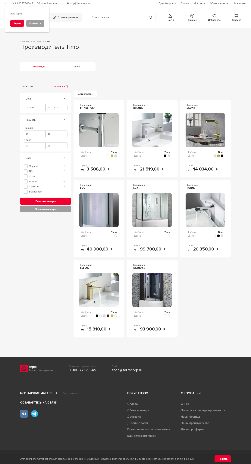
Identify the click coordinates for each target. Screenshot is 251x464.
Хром (32, 175)
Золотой (34, 185)
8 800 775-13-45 (82, 369)
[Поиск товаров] (116, 16)
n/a (31, 170)
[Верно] (17, 23)
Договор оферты (192, 428)
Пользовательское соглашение (148, 428)
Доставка (134, 416)
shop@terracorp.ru (126, 369)
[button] (170, 17)
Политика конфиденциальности (203, 409)
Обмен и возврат (139, 409)
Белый (33, 180)
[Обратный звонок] (51, 3)
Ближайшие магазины (38, 392)
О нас (185, 403)
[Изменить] (35, 23)
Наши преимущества (195, 422)
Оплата (132, 403)
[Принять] (223, 458)
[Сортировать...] (85, 93)
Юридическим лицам (141, 435)
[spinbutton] (34, 106)
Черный (33, 165)
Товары (76, 65)
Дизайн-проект (137, 422)
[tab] (64, 97)
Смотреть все (71, 392)
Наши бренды (190, 416)
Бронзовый (35, 190)
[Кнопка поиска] (150, 16)
